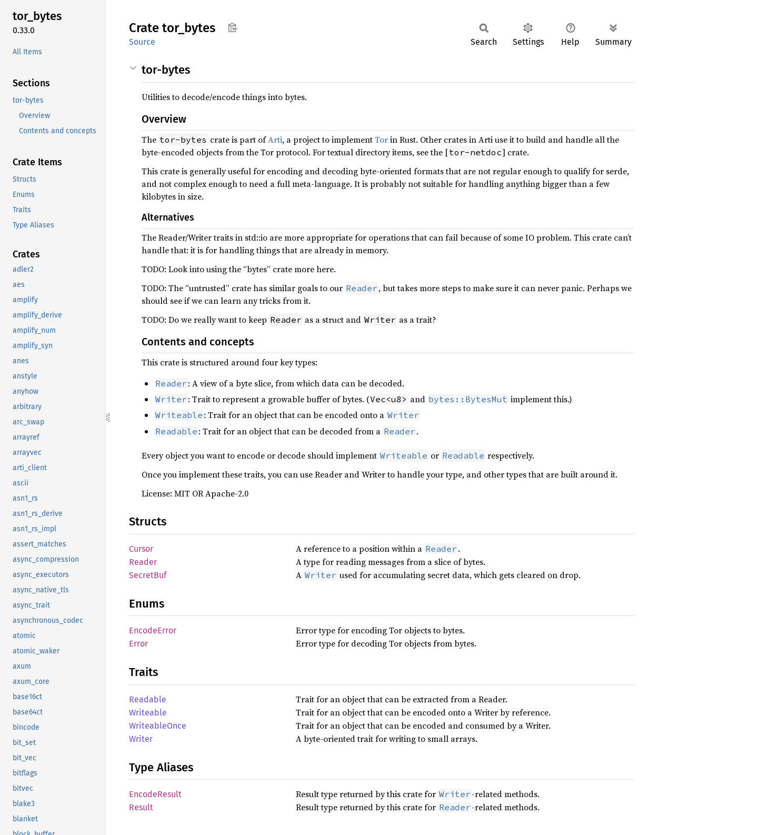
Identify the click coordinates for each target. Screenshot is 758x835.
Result (141, 807)
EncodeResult (155, 794)
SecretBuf (147, 575)
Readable (147, 699)
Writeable (148, 713)
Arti (275, 139)
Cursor (141, 549)
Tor (381, 139)
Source (142, 42)
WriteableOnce (157, 726)
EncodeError (152, 630)
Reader (143, 562)
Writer (141, 739)
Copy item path (232, 27)
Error (138, 644)
